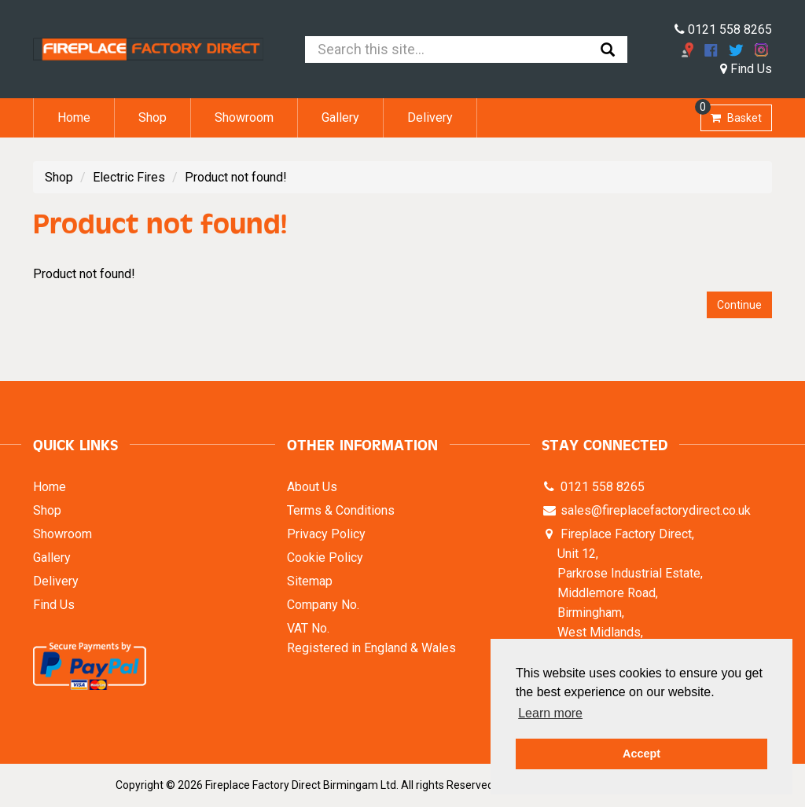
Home (73, 117)
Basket (731, 114)
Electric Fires (129, 177)
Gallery (340, 117)
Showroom (244, 117)
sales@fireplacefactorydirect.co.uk (654, 510)
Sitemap (310, 581)
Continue (739, 305)
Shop (152, 117)
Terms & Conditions (341, 510)
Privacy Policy (326, 533)
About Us (312, 486)
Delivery (430, 117)
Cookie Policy (325, 557)
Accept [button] (641, 753)
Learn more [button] (550, 713)
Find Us (746, 68)
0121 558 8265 (723, 29)
